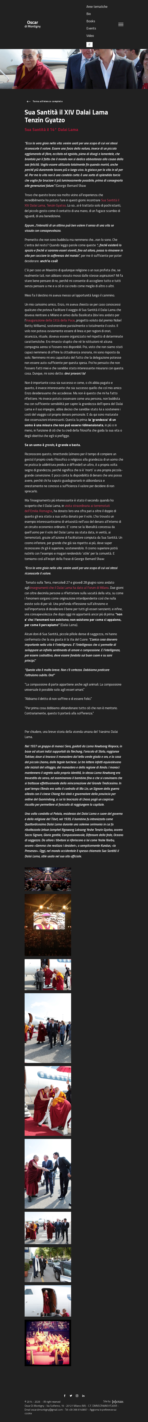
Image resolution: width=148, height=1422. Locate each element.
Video (90, 35)
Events (91, 28)
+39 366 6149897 (78, 1410)
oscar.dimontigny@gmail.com (47, 1410)
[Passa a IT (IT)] (89, 44)
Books (90, 21)
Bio (88, 13)
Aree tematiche (97, 6)
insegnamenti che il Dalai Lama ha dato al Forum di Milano (69, 587)
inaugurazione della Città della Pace (50, 320)
